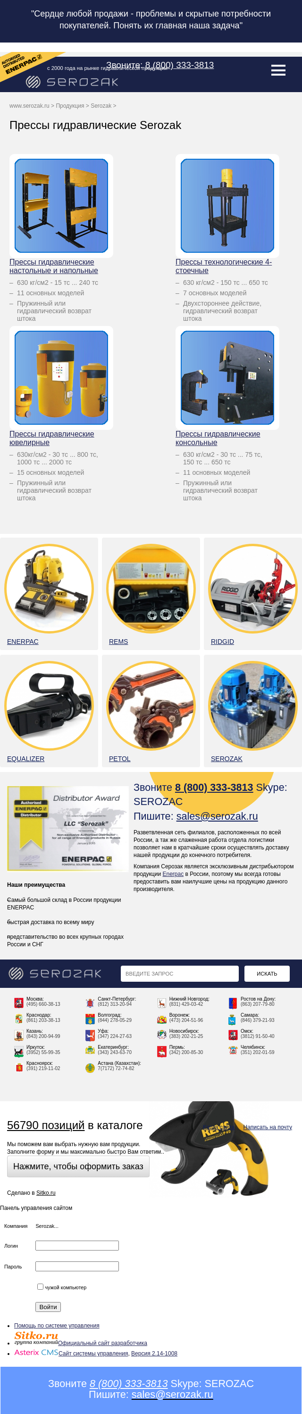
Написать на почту (267, 1127)
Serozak (101, 106)
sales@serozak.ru (217, 816)
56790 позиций (45, 1125)
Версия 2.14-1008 (154, 1353)
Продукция (70, 106)
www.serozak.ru (29, 106)
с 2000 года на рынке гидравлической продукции (107, 68)
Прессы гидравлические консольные (218, 438)
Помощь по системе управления (57, 1325)
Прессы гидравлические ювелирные (51, 438)
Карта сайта (219, 1127)
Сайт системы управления (71, 1353)
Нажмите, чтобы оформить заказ (78, 1166)
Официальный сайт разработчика (80, 1343)
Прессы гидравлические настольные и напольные (53, 266)
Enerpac (173, 874)
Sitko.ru (46, 1193)
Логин (11, 1246)
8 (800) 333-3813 (179, 65)
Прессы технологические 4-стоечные (224, 266)
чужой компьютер (61, 1287)
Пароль (13, 1266)
